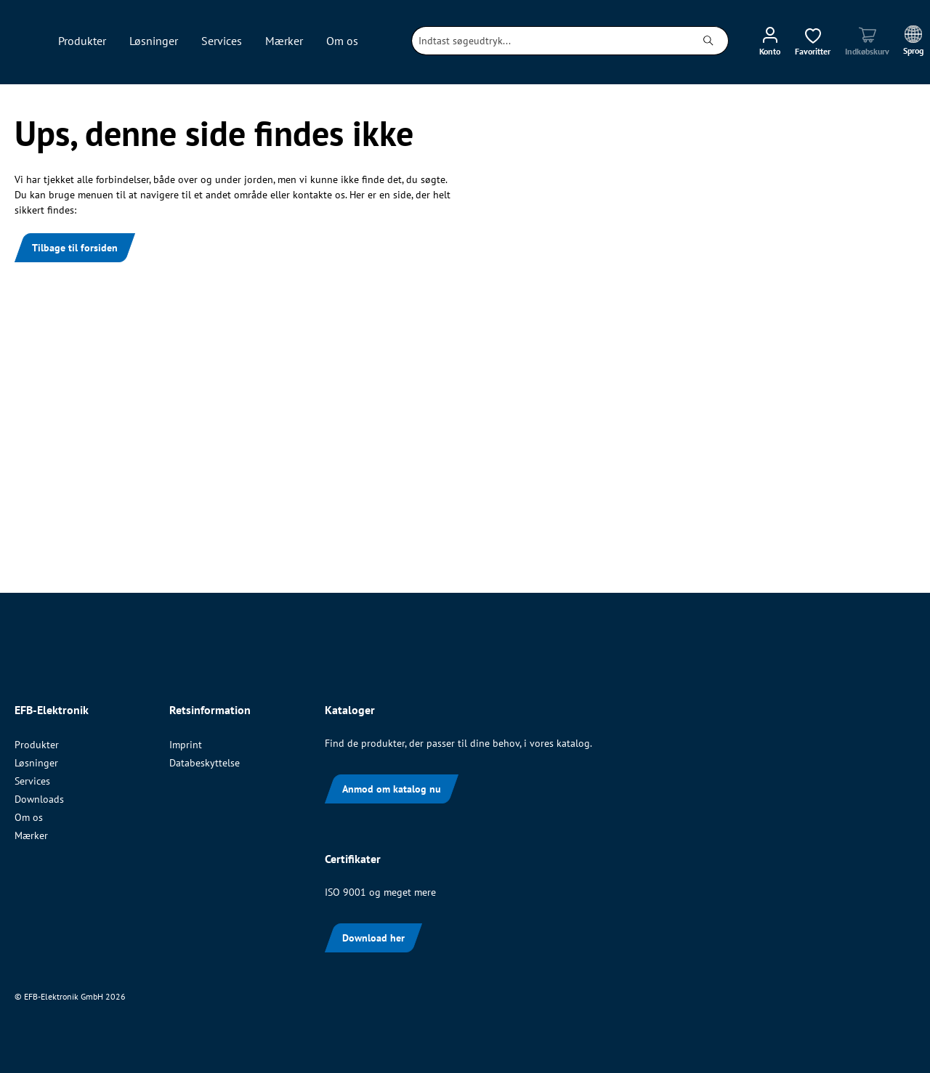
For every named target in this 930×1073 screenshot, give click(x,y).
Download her (373, 937)
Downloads (39, 799)
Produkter (37, 744)
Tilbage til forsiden (75, 247)
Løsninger (36, 762)
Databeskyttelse (204, 762)
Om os (29, 817)
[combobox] (550, 40)
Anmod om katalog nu (391, 788)
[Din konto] (770, 41)
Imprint (185, 744)
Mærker (31, 835)
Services (32, 780)
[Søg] (709, 40)
